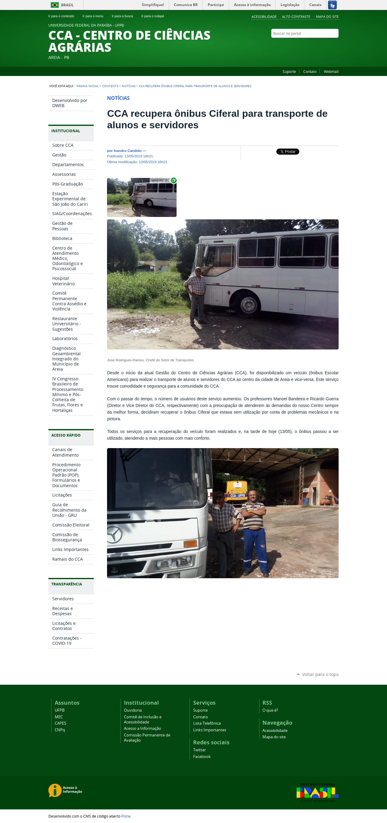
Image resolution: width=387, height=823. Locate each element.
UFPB (59, 710)
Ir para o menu (95, 16)
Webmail (331, 71)
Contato (310, 71)
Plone (126, 816)
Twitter (328, 45)
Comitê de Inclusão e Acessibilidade (142, 719)
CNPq (60, 730)
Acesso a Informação (142, 728)
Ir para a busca (125, 16)
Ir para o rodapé (155, 16)
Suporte (289, 71)
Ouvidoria (133, 710)
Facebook (336, 45)
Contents (110, 86)
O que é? (270, 710)
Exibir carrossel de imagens (163, 180)
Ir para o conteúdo (63, 16)
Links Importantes (209, 730)
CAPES (60, 723)
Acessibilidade (264, 16)
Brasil (67, 5)
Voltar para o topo (320, 674)
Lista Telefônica (207, 723)
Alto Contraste (296, 16)
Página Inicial (87, 86)
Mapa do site (327, 16)
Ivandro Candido (127, 150)
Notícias (128, 86)
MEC (59, 717)
